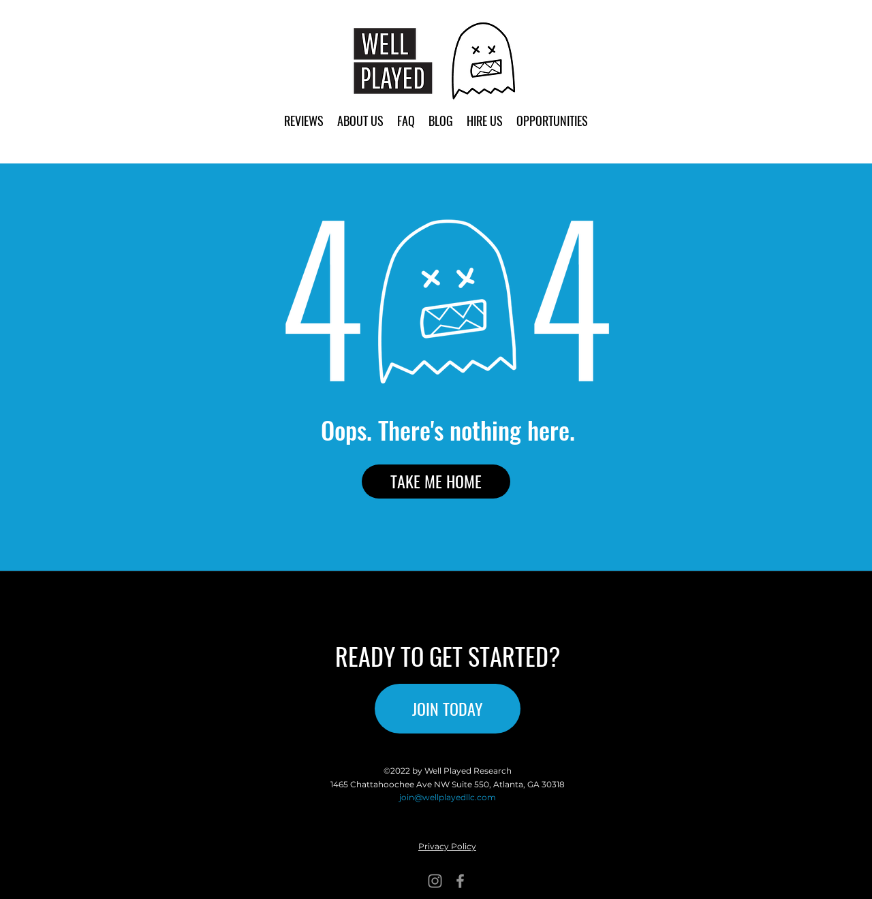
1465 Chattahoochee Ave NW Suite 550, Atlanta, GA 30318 (447, 784)
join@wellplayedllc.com (447, 797)
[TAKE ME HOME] (436, 481)
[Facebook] (460, 881)
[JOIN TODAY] (447, 709)
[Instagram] (435, 881)
